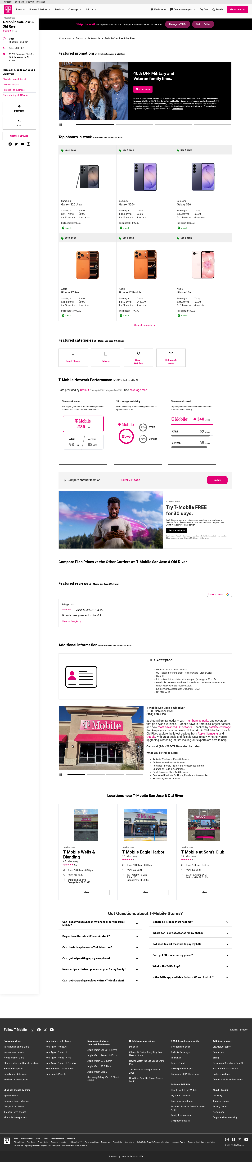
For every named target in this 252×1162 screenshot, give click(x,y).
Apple (201, 733)
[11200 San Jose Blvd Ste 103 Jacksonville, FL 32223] (19, 57)
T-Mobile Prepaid (11, 84)
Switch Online (203, 24)
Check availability (145, 96)
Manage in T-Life (177, 24)
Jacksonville (93, 38)
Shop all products (145, 325)
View (86, 892)
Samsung (212, 733)
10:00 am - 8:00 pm (18, 40)
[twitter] (16, 144)
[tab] (100, 924)
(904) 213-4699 (75, 875)
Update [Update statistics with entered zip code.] (217, 480)
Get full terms (185, 107)
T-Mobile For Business (14, 90)
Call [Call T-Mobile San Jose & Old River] (19, 123)
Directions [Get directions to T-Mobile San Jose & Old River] (19, 108)
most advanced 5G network (175, 727)
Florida (79, 38)
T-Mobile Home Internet (14, 79)
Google (150, 736)
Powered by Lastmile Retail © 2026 (125, 1156)
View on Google (72, 622)
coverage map (138, 390)
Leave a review (218, 594)
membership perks (197, 720)
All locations (65, 38)
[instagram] (28, 144)
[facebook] (10, 144)
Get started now (177, 530)
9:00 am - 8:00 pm (198, 865)
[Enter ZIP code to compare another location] (131, 480)
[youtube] (22, 144)
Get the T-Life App (19, 136)
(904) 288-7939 (13, 48)
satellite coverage (220, 727)
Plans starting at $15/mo (15, 95)
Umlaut (85, 390)
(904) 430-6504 (193, 870)
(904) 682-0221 (134, 870)
